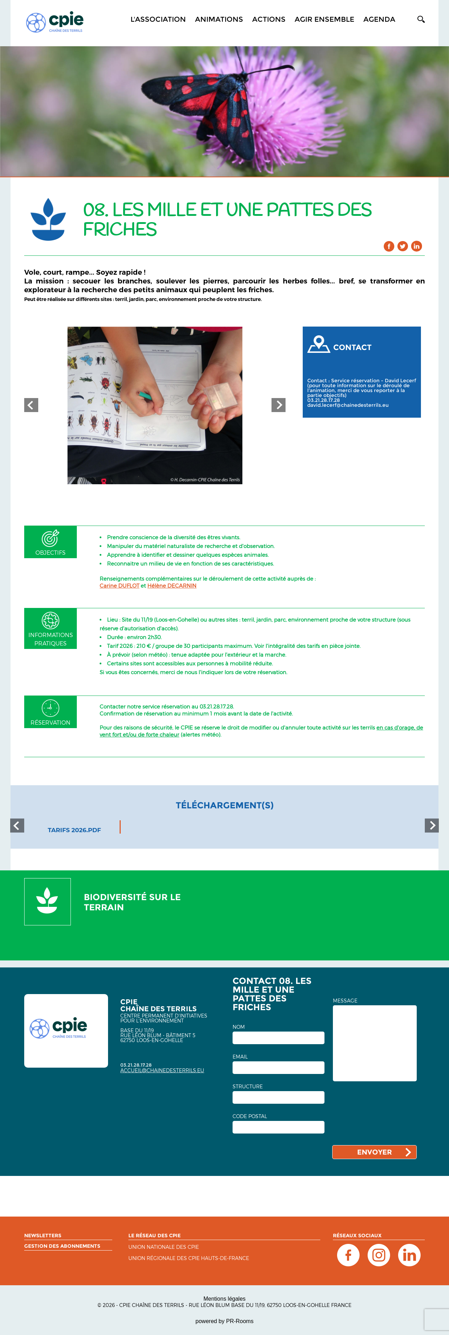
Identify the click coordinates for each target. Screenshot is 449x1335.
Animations (219, 19)
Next (279, 405)
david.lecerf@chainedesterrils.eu (348, 405)
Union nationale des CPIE (163, 1247)
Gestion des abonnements (62, 1246)
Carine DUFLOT (119, 585)
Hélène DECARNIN (171, 585)
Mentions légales (224, 1299)
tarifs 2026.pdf (74, 830)
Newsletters (42, 1235)
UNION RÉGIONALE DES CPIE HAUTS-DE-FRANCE (188, 1258)
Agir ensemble (324, 19)
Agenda (379, 19)
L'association (158, 19)
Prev (31, 405)
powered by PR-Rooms (224, 1321)
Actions (269, 19)
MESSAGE (345, 1000)
